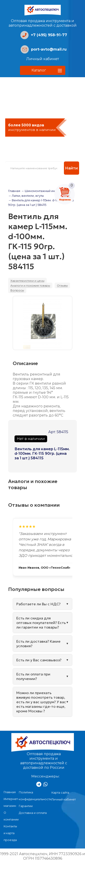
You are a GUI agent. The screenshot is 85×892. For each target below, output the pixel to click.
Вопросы (17, 290)
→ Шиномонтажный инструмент (45, 191)
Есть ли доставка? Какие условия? (38, 643)
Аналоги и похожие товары (30, 285)
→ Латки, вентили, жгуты (26, 195)
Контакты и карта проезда (10, 833)
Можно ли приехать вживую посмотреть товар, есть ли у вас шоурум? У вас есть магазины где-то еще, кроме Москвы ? (41, 701)
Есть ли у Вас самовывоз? (38, 660)
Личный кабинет (42, 59)
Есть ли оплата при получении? (33, 676)
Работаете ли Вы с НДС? (38, 604)
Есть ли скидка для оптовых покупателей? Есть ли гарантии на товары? (41, 622)
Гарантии (26, 806)
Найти (71, 168)
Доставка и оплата (33, 813)
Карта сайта (60, 792)
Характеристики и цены (27, 280)
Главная (14, 191)
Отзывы (62, 285)
